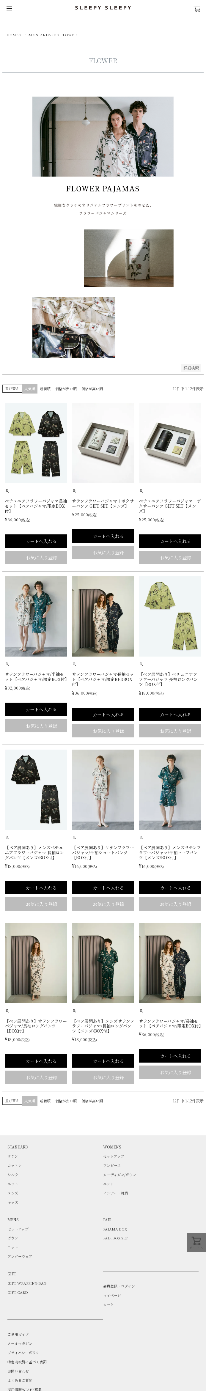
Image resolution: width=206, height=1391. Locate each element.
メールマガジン (19, 1343)
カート (108, 1304)
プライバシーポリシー (25, 1352)
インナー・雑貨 (115, 1192)
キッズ (12, 1202)
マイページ (112, 1295)
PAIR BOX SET (115, 1237)
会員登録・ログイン (119, 1285)
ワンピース (112, 1165)
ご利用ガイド (18, 1334)
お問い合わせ (18, 1370)
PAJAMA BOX (115, 1228)
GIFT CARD (17, 1292)
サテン (12, 1156)
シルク (12, 1174)
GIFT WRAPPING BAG (26, 1282)
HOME (12, 34)
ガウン (12, 1237)
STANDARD (46, 34)
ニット (12, 1183)
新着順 (45, 388)
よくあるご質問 (19, 1380)
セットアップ (113, 1156)
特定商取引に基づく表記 (27, 1361)
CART (197, 9)
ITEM (27, 34)
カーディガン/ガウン (119, 1174)
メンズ (12, 1192)
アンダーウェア (19, 1256)
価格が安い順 (66, 388)
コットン (14, 1165)
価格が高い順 (92, 388)
